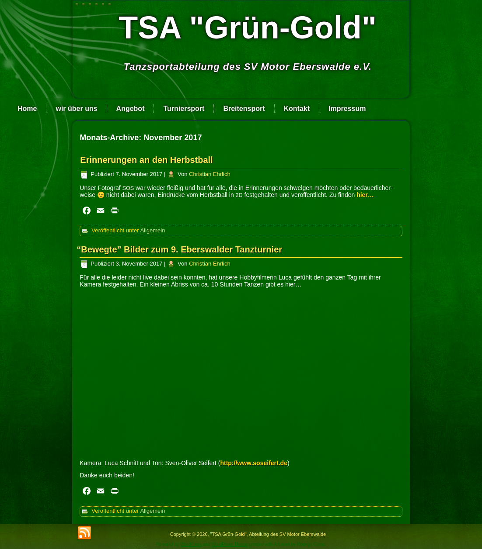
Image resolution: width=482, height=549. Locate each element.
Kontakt (297, 108)
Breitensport (244, 108)
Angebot (130, 108)
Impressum (347, 108)
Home (27, 108)
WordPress (191, 544)
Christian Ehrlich (210, 174)
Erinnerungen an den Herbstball (146, 160)
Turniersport (183, 108)
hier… (366, 194)
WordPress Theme (230, 544)
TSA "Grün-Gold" (248, 27)
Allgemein (152, 230)
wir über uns (76, 108)
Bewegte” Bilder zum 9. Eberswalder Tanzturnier (181, 249)
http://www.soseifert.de (253, 462)
